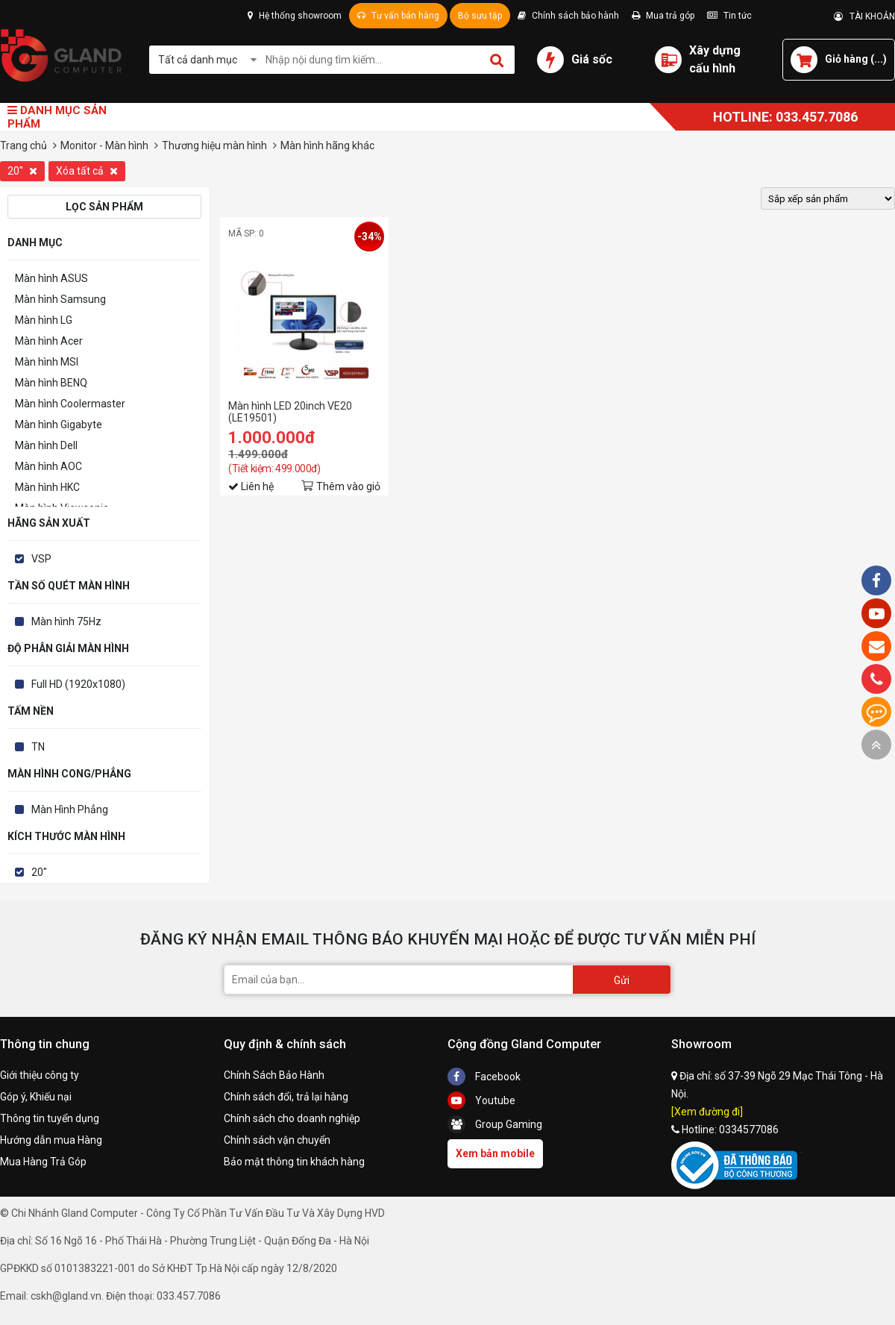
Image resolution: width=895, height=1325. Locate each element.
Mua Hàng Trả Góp (43, 1162)
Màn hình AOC (48, 466)
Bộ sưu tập (480, 15)
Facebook (484, 1077)
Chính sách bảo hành (568, 15)
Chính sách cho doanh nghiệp (292, 1118)
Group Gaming (495, 1124)
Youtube (481, 1100)
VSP (41, 559)
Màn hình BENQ (51, 383)
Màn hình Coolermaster (70, 404)
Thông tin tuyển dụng (49, 1118)
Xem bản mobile (495, 1153)
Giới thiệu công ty (39, 1075)
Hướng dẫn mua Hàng (51, 1140)
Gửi (621, 980)
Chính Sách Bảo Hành (274, 1075)
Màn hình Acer (49, 341)
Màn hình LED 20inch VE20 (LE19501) (290, 412)
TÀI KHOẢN (864, 16)
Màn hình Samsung (60, 299)
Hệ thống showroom (295, 15)
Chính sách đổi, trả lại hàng (286, 1097)
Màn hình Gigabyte (58, 424)
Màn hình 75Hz (66, 621)
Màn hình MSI (46, 362)
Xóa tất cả (87, 171)
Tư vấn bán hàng (398, 15)
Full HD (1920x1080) (78, 684)
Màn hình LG (43, 320)
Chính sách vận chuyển (277, 1140)
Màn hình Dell (46, 445)
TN (38, 747)
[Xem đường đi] (707, 1112)
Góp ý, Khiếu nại (36, 1097)
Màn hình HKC (47, 487)
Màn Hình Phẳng (69, 809)
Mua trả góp (663, 15)
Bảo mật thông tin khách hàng (294, 1162)
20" (22, 171)
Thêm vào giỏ (348, 486)
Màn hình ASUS (51, 278)
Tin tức (729, 15)
